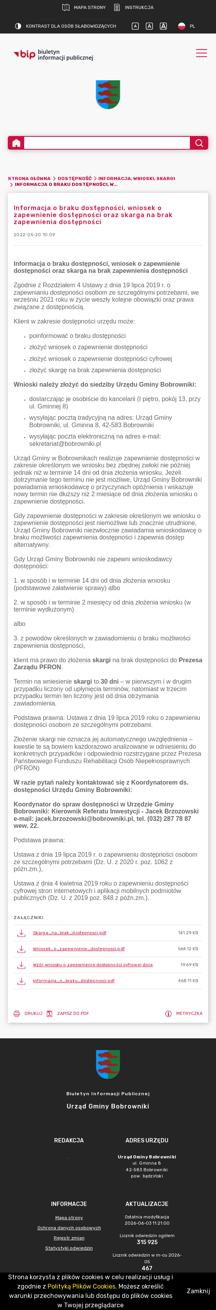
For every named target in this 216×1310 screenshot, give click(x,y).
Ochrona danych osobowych (69, 1227)
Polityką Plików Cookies (81, 1286)
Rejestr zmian (69, 1238)
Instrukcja (133, 7)
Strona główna (29, 178)
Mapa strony (84, 7)
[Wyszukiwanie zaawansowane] (107, 143)
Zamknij (198, 1291)
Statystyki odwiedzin (69, 1248)
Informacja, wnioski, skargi (136, 178)
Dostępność (75, 178)
